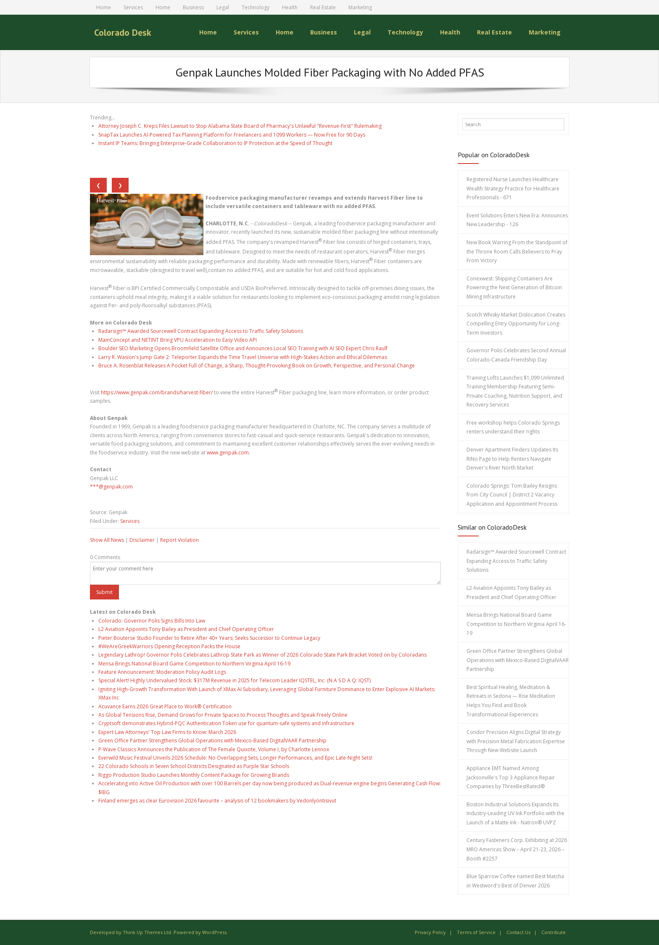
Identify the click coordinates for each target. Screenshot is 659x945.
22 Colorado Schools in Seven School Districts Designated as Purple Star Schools (193, 766)
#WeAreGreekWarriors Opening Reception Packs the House (169, 646)
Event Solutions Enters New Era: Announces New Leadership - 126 (517, 220)
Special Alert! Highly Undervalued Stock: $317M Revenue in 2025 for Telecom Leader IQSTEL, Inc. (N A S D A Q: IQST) (234, 680)
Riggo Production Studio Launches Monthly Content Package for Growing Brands (193, 775)
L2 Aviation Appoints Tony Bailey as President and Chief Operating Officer (186, 629)
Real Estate (323, 7)
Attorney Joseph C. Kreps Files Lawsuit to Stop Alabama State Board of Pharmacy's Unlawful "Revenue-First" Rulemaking (240, 125)
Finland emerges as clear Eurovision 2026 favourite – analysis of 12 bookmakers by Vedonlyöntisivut (217, 800)
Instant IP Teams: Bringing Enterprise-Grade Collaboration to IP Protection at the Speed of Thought (215, 143)
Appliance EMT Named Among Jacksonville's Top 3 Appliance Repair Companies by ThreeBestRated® (511, 777)
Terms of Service (476, 932)
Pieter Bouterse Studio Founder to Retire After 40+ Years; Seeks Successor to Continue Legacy (209, 637)
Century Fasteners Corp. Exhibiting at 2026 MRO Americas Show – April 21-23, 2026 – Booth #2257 (517, 849)
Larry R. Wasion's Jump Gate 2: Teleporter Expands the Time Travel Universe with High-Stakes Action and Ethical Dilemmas (242, 357)
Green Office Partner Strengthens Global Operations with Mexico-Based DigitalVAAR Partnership (212, 740)
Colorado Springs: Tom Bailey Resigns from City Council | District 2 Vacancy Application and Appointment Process (512, 494)
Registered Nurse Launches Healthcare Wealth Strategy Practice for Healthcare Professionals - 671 (513, 188)
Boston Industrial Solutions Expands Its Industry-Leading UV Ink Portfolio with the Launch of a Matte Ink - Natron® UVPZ (515, 813)
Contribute (553, 932)
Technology (255, 7)
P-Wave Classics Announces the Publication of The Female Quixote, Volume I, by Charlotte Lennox (213, 749)
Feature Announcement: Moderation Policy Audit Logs (162, 672)
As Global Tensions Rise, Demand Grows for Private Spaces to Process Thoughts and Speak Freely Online (223, 714)
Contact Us (518, 932)
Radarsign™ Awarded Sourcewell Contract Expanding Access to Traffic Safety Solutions (200, 331)
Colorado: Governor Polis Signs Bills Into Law (151, 620)
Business (193, 7)
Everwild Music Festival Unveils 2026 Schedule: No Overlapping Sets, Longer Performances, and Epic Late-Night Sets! (235, 757)
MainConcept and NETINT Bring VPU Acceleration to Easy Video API (177, 339)
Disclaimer (142, 540)
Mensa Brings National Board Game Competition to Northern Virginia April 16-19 (194, 663)
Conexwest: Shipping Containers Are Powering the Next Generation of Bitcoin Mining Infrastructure (514, 287)
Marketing (360, 7)
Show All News (107, 540)
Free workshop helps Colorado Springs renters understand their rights (513, 427)
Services (133, 7)
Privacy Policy (430, 932)
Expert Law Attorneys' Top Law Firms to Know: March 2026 (167, 732)
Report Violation (179, 540)
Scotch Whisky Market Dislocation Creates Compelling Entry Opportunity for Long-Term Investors (516, 323)
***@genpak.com (111, 486)
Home (103, 7)
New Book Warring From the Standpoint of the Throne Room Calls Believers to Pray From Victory (517, 251)
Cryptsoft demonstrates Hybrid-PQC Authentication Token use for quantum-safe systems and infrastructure (226, 723)
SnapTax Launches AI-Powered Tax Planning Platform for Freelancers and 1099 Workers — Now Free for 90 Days (231, 134)
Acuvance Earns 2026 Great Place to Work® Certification (165, 706)
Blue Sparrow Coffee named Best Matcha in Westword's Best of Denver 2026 (515, 881)
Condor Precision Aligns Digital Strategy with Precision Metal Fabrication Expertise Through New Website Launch (516, 741)
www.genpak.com (228, 452)
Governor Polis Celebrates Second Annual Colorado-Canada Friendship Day (516, 355)
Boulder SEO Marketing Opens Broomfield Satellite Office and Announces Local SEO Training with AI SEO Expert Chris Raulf (242, 348)
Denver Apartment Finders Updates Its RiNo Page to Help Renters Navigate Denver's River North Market (512, 458)
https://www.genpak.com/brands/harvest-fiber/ (157, 392)
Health (290, 7)
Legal (222, 7)
